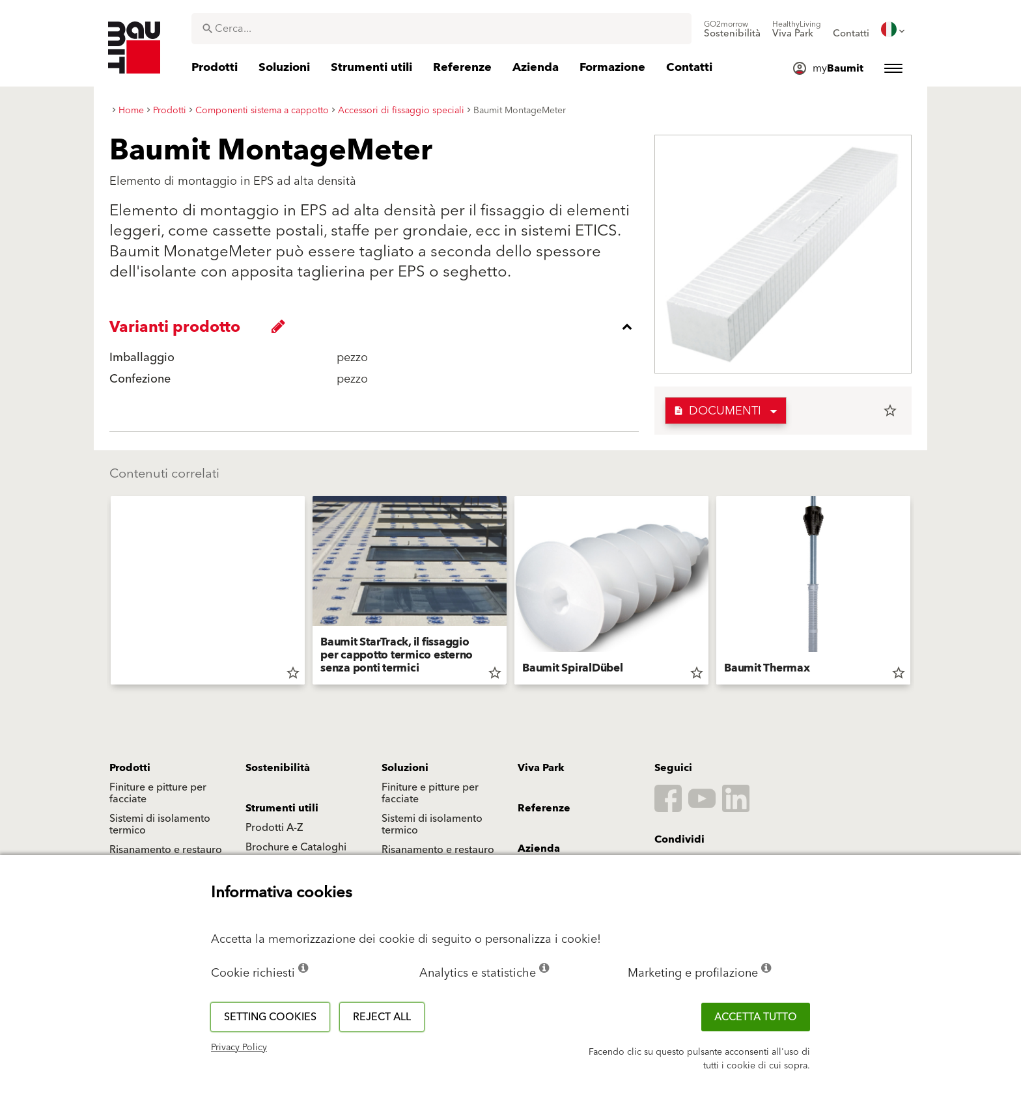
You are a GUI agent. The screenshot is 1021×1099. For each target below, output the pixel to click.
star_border (890, 410)
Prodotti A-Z (274, 828)
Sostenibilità (277, 768)
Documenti (717, 411)
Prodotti (129, 768)
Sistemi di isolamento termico (159, 824)
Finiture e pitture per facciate (157, 793)
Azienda (539, 848)
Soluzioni (405, 768)
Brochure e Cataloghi (295, 847)
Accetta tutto (755, 1017)
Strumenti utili (281, 808)
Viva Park (541, 768)
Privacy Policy (239, 1047)
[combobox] (441, 28)
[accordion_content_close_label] (377, 326)
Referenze (544, 808)
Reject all (382, 1017)
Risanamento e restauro (165, 850)
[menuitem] (732, 29)
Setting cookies (270, 1017)
